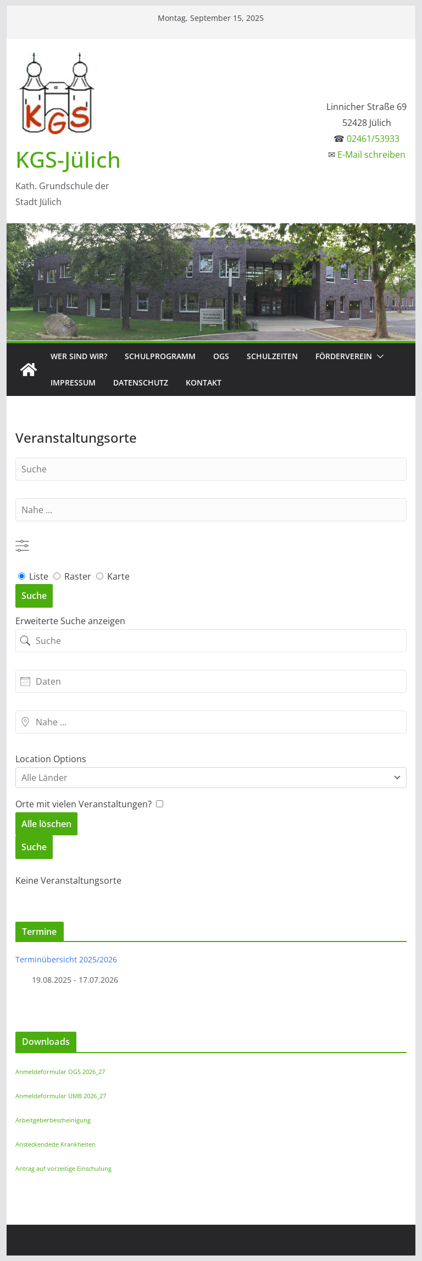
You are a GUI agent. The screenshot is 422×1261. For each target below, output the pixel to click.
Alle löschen (46, 824)
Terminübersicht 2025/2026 (66, 959)
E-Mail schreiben (371, 154)
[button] (378, 356)
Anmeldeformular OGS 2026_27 (60, 1071)
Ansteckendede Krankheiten (55, 1144)
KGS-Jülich (68, 159)
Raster (73, 576)
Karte (113, 576)
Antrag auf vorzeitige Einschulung (63, 1168)
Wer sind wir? (79, 356)
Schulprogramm (160, 356)
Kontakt (203, 382)
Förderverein (343, 356)
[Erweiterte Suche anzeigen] (22, 546)
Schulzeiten (272, 356)
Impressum (73, 382)
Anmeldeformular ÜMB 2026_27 (60, 1096)
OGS (221, 356)
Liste (25, 560)
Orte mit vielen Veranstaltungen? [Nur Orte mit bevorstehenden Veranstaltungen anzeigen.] (84, 804)
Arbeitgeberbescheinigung (53, 1120)
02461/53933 (373, 139)
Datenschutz (140, 382)
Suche (34, 596)
